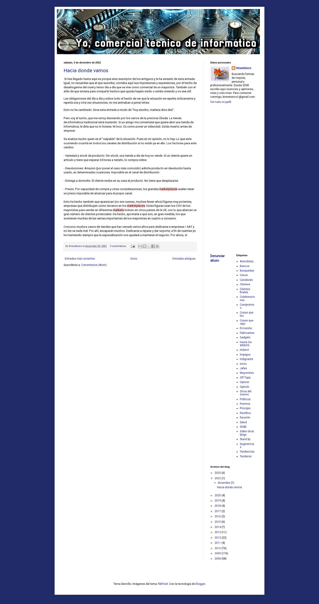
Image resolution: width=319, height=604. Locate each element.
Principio (245, 408)
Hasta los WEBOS (246, 344)
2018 (218, 505)
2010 (218, 548)
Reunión (245, 417)
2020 (218, 495)
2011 (218, 542)
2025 (218, 472)
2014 (218, 527)
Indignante (246, 359)
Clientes (245, 284)
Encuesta (246, 328)
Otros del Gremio (245, 393)
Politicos (245, 399)
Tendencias (247, 451)
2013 (218, 532)
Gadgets (245, 337)
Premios (245, 403)
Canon (244, 275)
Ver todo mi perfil (220, 102)
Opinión (244, 386)
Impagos (245, 354)
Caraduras (246, 279)
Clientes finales (245, 291)
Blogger (200, 583)
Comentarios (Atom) (94, 265)
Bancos (245, 266)
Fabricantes (247, 333)
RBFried (163, 583)
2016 (218, 516)
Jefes (243, 368)
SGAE (243, 426)
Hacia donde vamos (86, 70)
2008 (218, 558)
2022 (218, 478)
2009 (218, 553)
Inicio (133, 258)
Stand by (245, 439)
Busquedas (247, 270)
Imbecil (244, 349)
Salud (243, 422)
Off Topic (245, 377)
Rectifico (245, 413)
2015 (218, 521)
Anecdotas (247, 261)
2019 (218, 500)
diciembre (224, 482)
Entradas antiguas (184, 258)
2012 (218, 537)
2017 (218, 511)
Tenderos (246, 456)
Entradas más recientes (80, 258)
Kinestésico (243, 68)
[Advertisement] (223, 178)
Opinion (244, 382)
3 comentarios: (118, 246)
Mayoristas (247, 372)
